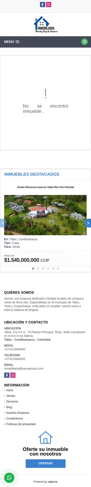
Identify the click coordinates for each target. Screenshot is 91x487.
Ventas (10, 395)
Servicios (12, 401)
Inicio (9, 390)
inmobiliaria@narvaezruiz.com (24, 368)
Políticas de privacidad (21, 424)
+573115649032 (15, 349)
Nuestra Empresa (17, 412)
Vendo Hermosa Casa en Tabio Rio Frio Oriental (45, 187)
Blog (9, 407)
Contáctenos (14, 418)
